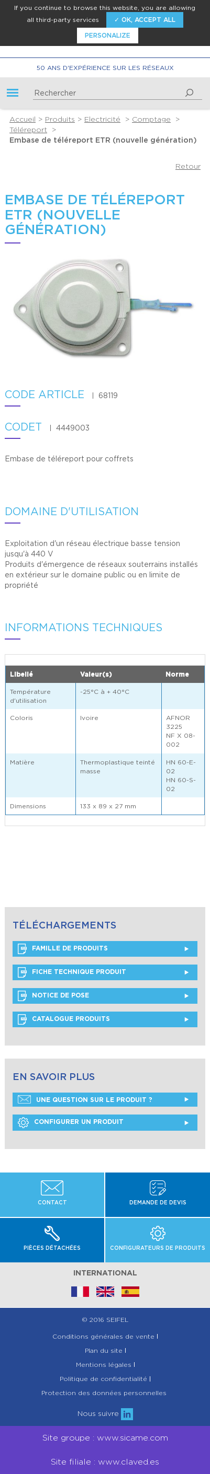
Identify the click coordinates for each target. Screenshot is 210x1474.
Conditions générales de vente (103, 1336)
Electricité (102, 119)
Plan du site (104, 1350)
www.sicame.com (132, 1438)
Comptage (151, 119)
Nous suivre (105, 1413)
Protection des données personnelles (104, 1393)
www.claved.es (128, 1462)
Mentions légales (103, 1364)
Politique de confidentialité (103, 1379)
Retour (188, 166)
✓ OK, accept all (144, 20)
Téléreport (28, 129)
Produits (60, 119)
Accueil (22, 119)
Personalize (107, 35)
